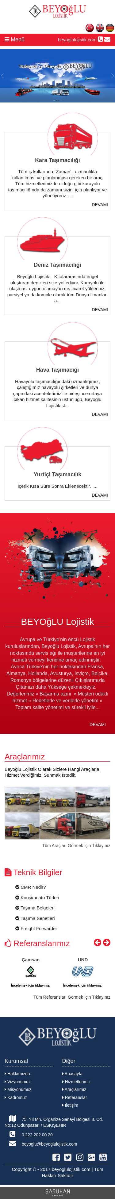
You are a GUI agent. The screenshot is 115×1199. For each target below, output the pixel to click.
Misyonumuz (18, 1089)
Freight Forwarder (36, 928)
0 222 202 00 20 (29, 1133)
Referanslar (74, 1097)
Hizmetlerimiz (76, 1081)
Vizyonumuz (18, 1081)
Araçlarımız (74, 1089)
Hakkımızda (17, 1073)
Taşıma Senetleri (35, 918)
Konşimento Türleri (37, 897)
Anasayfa (72, 1073)
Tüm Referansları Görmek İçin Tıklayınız (71, 997)
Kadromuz (16, 1097)
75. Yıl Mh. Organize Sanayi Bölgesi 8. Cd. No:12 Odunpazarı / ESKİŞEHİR (54, 1121)
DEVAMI (100, 204)
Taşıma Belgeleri (35, 907)
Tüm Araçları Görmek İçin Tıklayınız (76, 845)
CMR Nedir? (30, 887)
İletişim (70, 1105)
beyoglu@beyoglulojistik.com (41, 1143)
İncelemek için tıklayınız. (30, 985)
